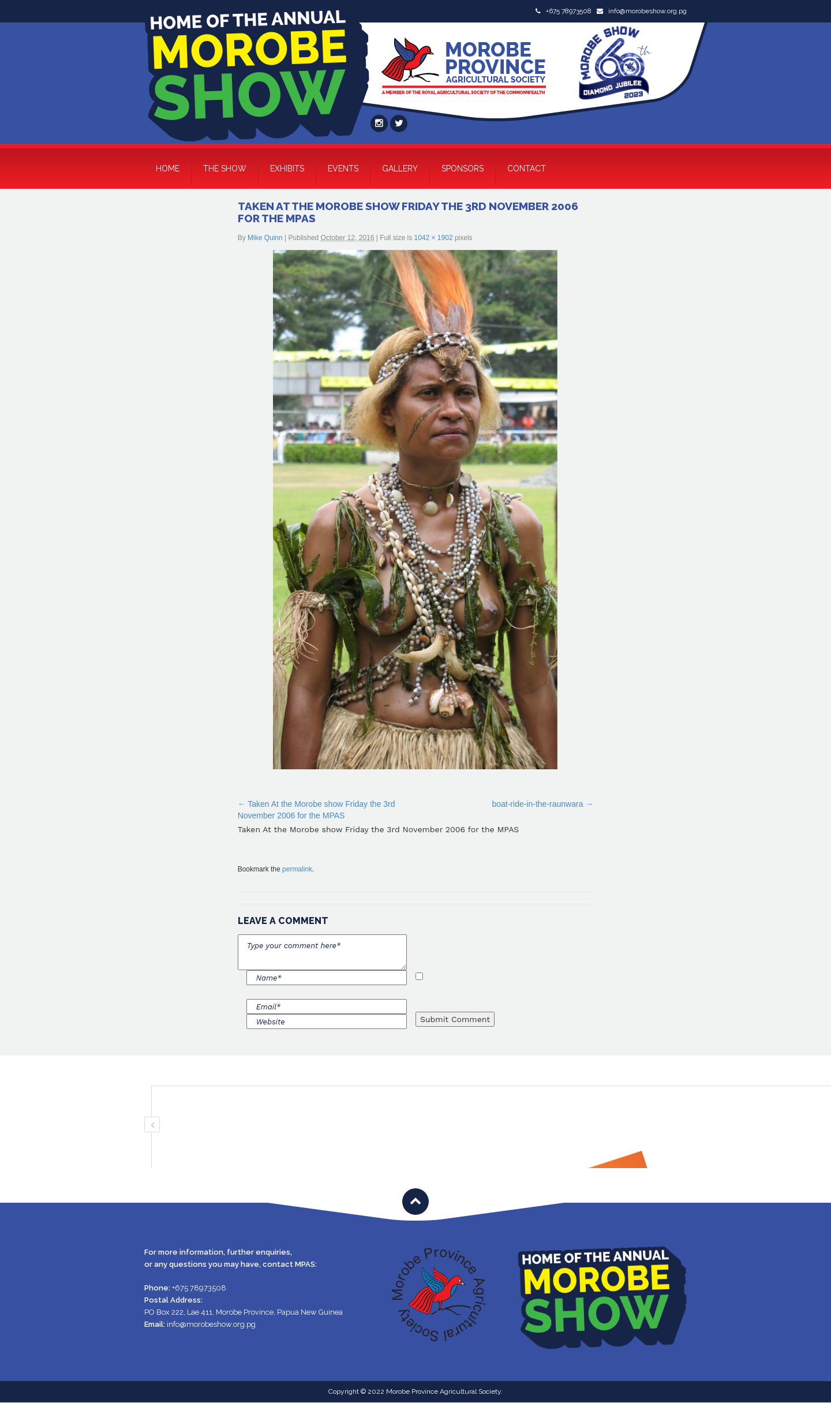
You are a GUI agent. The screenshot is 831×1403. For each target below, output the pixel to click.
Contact (526, 168)
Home (167, 168)
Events (343, 168)
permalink (297, 869)
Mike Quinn (265, 238)
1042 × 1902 (433, 238)
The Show (224, 168)
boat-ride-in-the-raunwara (537, 804)
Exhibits (287, 168)
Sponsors (462, 168)
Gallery (400, 168)
